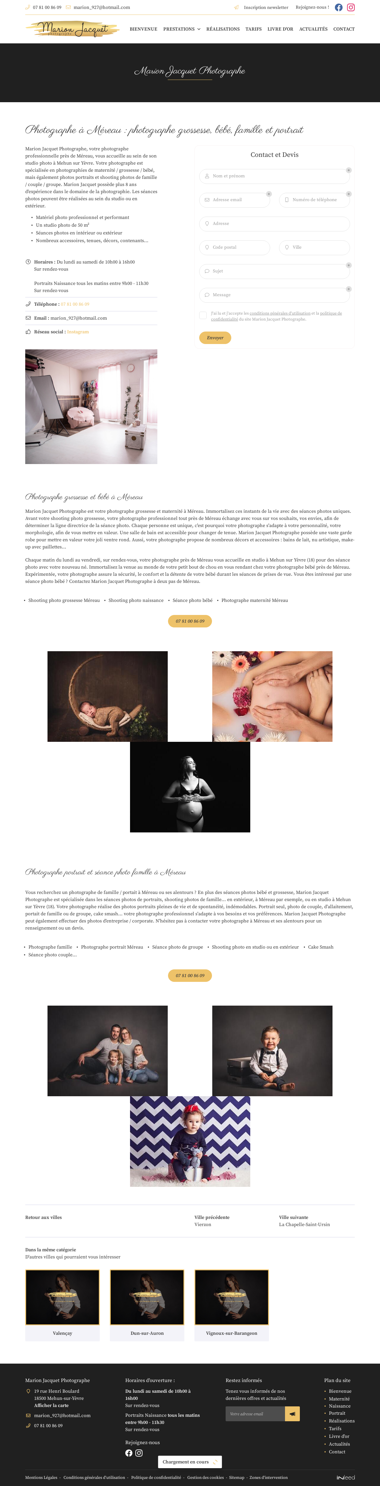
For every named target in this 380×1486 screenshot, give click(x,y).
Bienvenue (143, 29)
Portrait (337, 1413)
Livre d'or (280, 29)
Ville (293, 247)
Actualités (313, 29)
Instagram (78, 332)
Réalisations (223, 29)
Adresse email (223, 200)
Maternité (339, 1399)
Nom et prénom (224, 176)
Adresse (216, 223)
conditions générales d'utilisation (280, 313)
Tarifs (254, 29)
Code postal (220, 247)
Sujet (213, 271)
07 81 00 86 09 (75, 304)
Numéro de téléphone (310, 200)
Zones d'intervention (269, 1477)
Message (217, 295)
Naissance (340, 1406)
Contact (344, 29)
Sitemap (236, 1477)
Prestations (178, 29)
